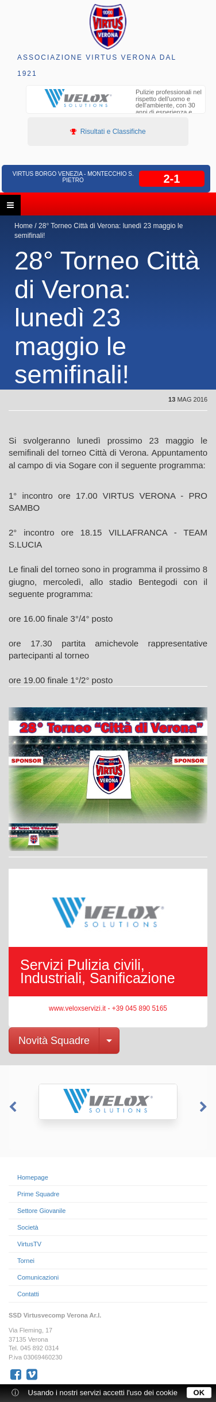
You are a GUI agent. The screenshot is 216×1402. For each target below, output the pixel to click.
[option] (115, 107)
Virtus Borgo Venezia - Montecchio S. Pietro (73, 177)
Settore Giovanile (41, 1210)
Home (23, 226)
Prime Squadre (38, 1194)
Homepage (32, 1177)
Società (27, 1227)
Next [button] (204, 1107)
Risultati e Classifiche (107, 132)
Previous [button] (11, 1107)
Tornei (25, 1260)
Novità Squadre (54, 1040)
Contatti (28, 1294)
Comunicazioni (38, 1277)
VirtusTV (29, 1244)
